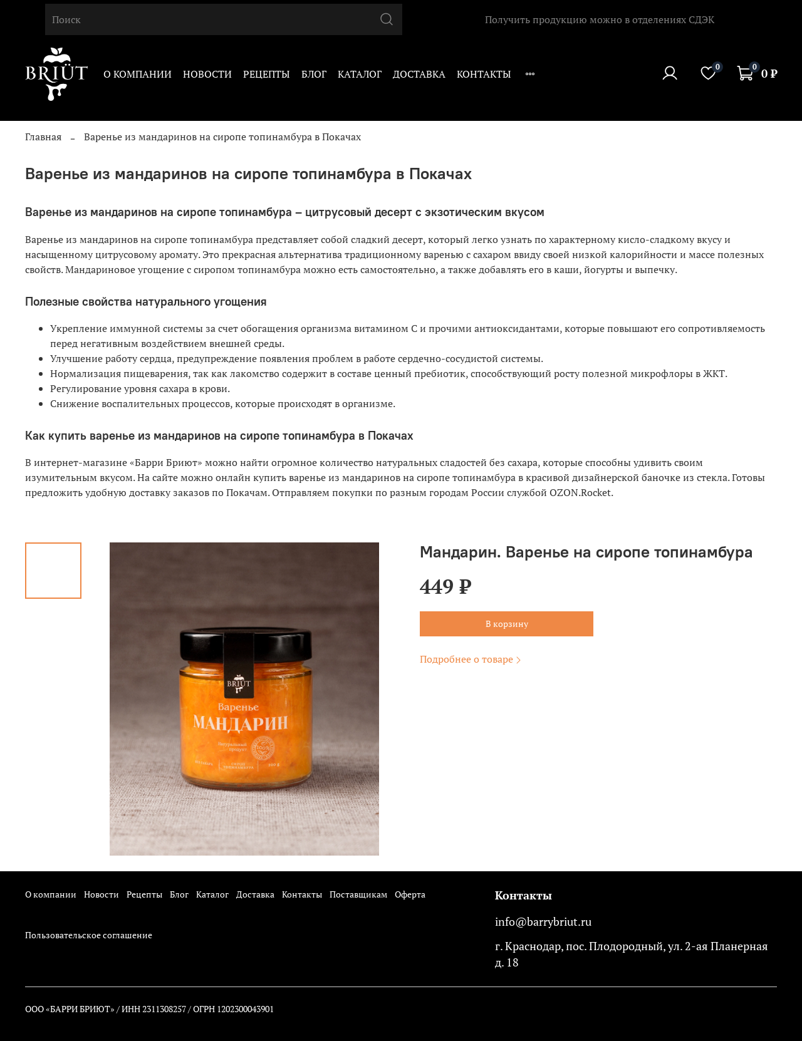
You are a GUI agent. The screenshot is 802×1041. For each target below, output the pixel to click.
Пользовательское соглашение (88, 935)
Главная (43, 136)
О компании (137, 74)
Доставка (419, 74)
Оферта (410, 894)
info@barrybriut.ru (543, 921)
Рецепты (266, 74)
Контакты (484, 74)
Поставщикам (358, 894)
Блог (313, 74)
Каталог (360, 74)
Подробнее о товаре (471, 659)
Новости (207, 74)
